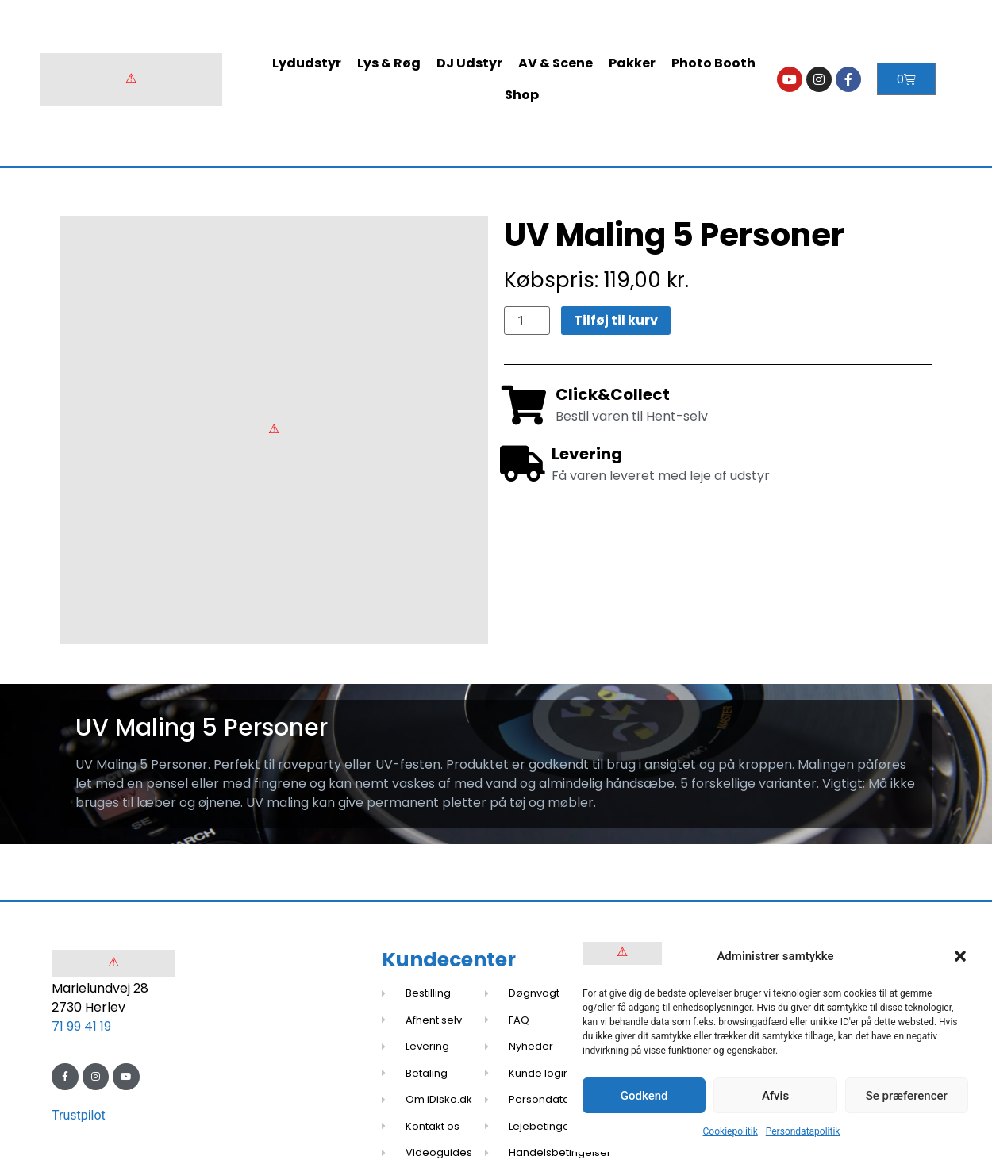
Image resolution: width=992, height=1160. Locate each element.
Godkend (644, 1096)
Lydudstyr (306, 63)
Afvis (775, 1096)
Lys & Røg (389, 63)
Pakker (632, 63)
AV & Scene (555, 63)
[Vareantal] (527, 320)
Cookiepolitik (730, 1131)
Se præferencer (907, 1096)
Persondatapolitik (803, 1131)
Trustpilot (79, 1115)
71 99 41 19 (81, 1026)
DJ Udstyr (469, 63)
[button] (960, 956)
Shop (522, 95)
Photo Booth (713, 63)
